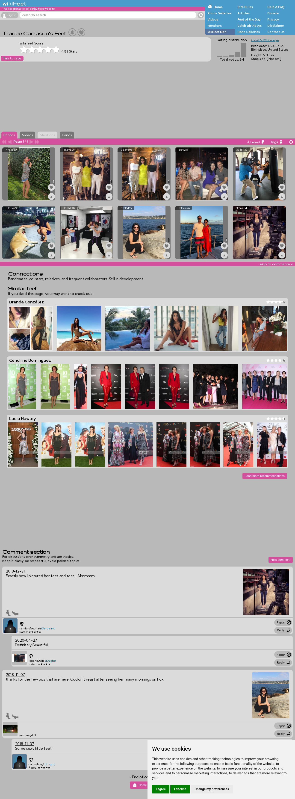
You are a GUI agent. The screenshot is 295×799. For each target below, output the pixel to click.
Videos (212, 19)
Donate (273, 13)
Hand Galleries (248, 31)
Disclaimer (275, 25)
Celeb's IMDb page (265, 40)
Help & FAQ (275, 6)
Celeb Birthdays (249, 25)
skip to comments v (276, 264)
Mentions (214, 25)
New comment (280, 559)
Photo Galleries (219, 13)
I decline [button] (180, 789)
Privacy (273, 19)
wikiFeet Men (216, 31)
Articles (243, 13)
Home (218, 6)
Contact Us (275, 31)
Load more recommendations (265, 476)
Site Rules (245, 6)
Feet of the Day (249, 19)
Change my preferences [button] (212, 789)
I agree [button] (161, 789)
